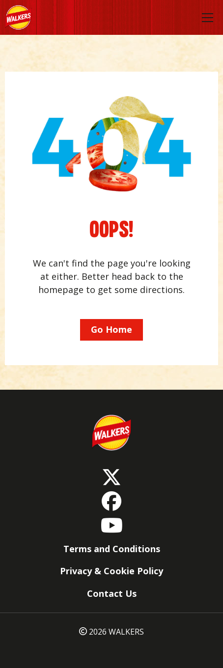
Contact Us (112, 593)
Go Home (111, 329)
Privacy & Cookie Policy (111, 571)
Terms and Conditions (111, 549)
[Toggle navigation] (207, 17)
